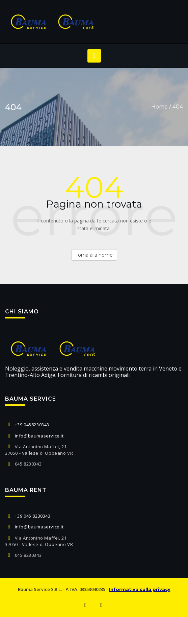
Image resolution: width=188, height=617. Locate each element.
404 (177, 106)
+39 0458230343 (32, 425)
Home (159, 106)
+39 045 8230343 (33, 516)
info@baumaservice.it (39, 436)
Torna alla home (94, 255)
